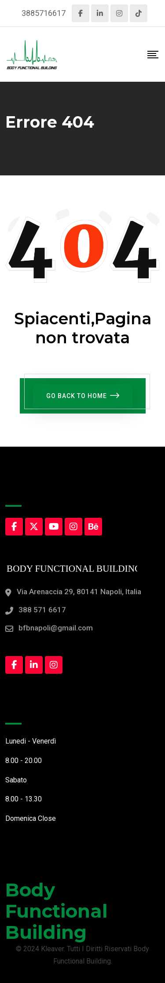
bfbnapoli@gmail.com (55, 627)
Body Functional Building (56, 911)
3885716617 (44, 13)
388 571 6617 (42, 609)
